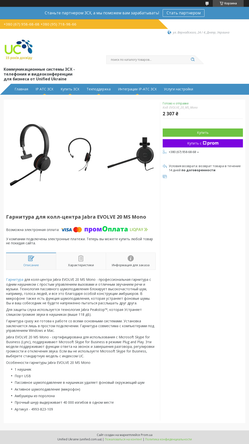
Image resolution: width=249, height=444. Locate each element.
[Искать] (192, 59)
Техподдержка (99, 89)
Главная (21, 89)
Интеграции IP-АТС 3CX (137, 89)
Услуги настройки (178, 89)
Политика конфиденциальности (168, 439)
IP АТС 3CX (44, 89)
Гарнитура (14, 279)
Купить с (203, 143)
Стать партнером (184, 13)
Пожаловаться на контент (123, 439)
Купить (203, 132)
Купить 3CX (70, 89)
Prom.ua (146, 435)
